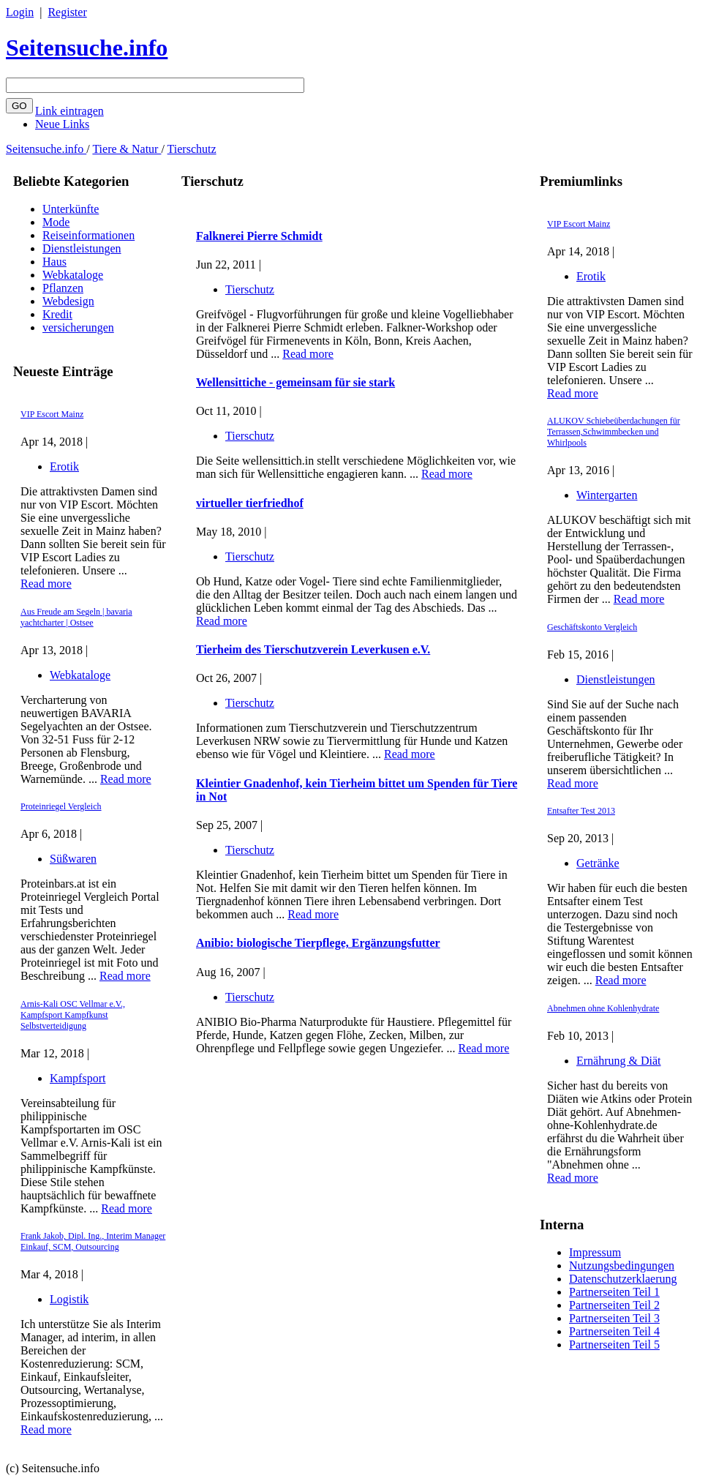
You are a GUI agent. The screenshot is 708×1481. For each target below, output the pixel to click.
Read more (46, 583)
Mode (55, 222)
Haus (54, 261)
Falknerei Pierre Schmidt (259, 236)
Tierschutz (191, 149)
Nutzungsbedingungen (621, 1265)
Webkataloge (72, 275)
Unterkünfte (70, 209)
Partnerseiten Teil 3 (614, 1318)
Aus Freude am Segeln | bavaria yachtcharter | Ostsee (76, 617)
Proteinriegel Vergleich (61, 806)
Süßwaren (73, 858)
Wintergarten (606, 495)
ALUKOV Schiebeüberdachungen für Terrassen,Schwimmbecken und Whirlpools (613, 432)
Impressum (595, 1252)
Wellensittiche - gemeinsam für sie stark (295, 382)
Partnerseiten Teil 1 (614, 1292)
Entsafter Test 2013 (581, 811)
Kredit (57, 314)
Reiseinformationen (88, 235)
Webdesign (68, 301)
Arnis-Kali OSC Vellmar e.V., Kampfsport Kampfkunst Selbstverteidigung (72, 1015)
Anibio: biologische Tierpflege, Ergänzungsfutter (318, 943)
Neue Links (62, 124)
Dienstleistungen (81, 248)
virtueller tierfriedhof (250, 503)
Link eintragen (69, 111)
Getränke (598, 863)
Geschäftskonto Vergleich (592, 627)
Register (67, 12)
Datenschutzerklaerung (623, 1278)
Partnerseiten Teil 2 (614, 1305)
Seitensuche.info (86, 47)
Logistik (69, 1299)
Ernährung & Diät (618, 1060)
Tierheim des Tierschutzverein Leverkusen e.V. (313, 649)
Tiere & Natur (126, 149)
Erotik (64, 466)
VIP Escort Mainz (51, 414)
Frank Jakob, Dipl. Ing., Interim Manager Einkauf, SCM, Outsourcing (92, 1241)
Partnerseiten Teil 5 (614, 1344)
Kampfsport (77, 1078)
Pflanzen (62, 288)
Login (20, 12)
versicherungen (78, 327)
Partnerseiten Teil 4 (614, 1331)
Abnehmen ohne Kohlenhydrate (603, 1008)
